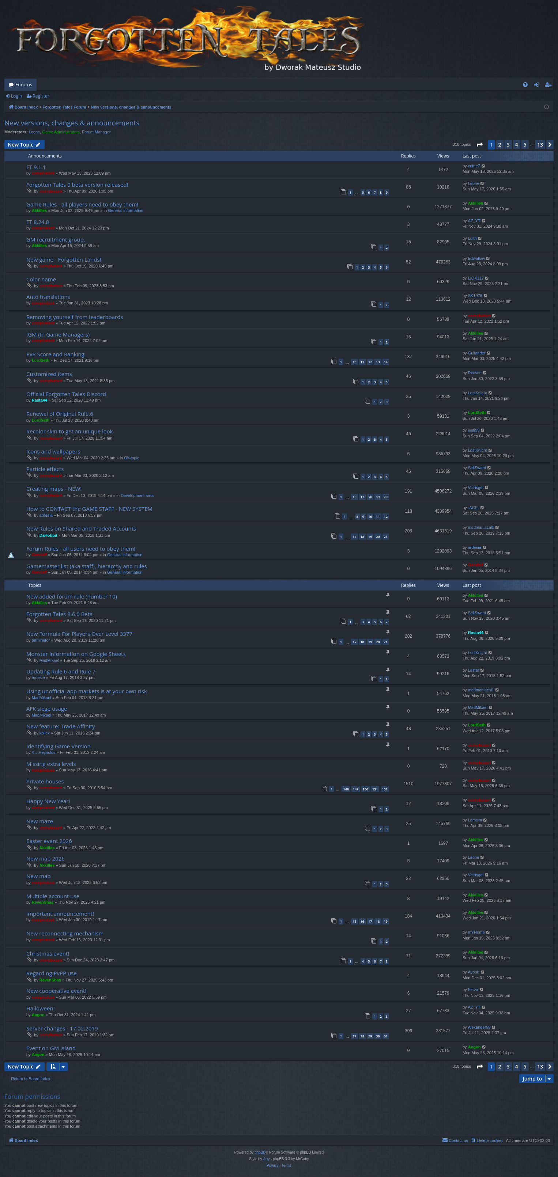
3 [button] (508, 144)
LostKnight (477, 393)
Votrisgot (476, 487)
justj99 (474, 430)
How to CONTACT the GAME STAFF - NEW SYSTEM (89, 508)
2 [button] (499, 144)
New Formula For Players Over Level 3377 (79, 633)
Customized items (49, 373)
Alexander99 (479, 1027)
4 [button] (516, 144)
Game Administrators (61, 132)
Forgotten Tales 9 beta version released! (77, 184)
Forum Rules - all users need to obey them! (80, 548)
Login (16, 96)
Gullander (477, 353)
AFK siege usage (46, 708)
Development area (137, 495)
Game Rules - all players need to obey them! (82, 204)
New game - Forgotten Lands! (63, 259)
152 (385, 789)
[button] (479, 144)
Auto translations (48, 296)
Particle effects (45, 468)
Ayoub (473, 972)
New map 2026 (45, 858)
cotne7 (474, 166)
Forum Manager (96, 132)
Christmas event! (47, 953)
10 (354, 362)
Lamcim (475, 820)
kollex (44, 733)
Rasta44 (39, 400)
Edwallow (476, 258)
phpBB (260, 1152)
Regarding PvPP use (51, 973)
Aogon (38, 1015)
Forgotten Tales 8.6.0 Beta (59, 614)
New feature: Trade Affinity (60, 726)
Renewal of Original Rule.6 (59, 413)
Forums (23, 84)
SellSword (477, 468)
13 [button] (540, 144)
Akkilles (39, 210)
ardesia (46, 515)
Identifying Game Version (58, 746)
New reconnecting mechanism (64, 933)
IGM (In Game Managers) (58, 334)
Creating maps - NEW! (54, 488)
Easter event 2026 (49, 840)
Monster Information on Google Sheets (76, 653)
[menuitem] (525, 85)
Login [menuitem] (538, 86)
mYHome (476, 932)
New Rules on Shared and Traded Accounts (81, 528)
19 (378, 496)
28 (362, 1036)
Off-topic (131, 458)
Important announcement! (60, 913)
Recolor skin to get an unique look (69, 431)
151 (375, 789)
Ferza (473, 989)
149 (355, 789)
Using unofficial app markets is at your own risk (86, 691)
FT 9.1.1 (36, 167)
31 (386, 1036)
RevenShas (42, 902)
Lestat (473, 670)
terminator (41, 640)
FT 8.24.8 (37, 221)
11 (362, 362)
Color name (41, 279)
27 (354, 1036)
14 (386, 362)
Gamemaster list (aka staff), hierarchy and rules (86, 566)
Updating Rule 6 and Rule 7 (60, 671)
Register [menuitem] (550, 86)
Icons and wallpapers (53, 451)
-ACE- (473, 507)
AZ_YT (474, 221)
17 (362, 496)
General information (125, 210)
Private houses (45, 781)
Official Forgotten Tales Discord (66, 394)
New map (38, 876)
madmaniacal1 (481, 527)
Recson (475, 373)
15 (354, 921)
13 (378, 362)
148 (345, 789)
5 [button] (525, 144)
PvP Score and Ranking (55, 354)
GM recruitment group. (55, 239)
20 (386, 496)
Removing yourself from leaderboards (74, 316)
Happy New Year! (48, 801)
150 (365, 789)
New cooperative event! (56, 990)
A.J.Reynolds (44, 752)
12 (370, 362)
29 (370, 1036)
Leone (34, 132)
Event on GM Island (51, 1048)
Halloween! (40, 1008)
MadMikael (49, 660)
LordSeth (40, 360)
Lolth (472, 238)
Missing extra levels (51, 763)
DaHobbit (48, 535)
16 (354, 496)
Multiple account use (52, 896)
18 (370, 496)
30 (378, 1036)
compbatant (43, 173)
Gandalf (39, 555)
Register (41, 96)
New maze (39, 821)
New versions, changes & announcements (71, 123)
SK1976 (475, 295)
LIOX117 (476, 278)
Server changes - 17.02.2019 (62, 1028)
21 (386, 536)
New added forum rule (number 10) (71, 596)
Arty (266, 1159)
